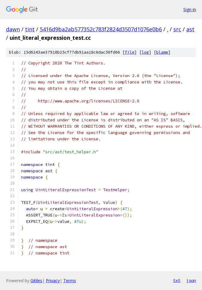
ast (190, 29)
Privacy (53, 280)
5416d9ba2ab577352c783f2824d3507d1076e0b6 (101, 29)
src (177, 29)
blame (162, 52)
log (145, 52)
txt (176, 280)
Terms (69, 280)
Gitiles (36, 280)
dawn (13, 29)
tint (30, 29)
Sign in (189, 9)
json (191, 280)
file (129, 52)
